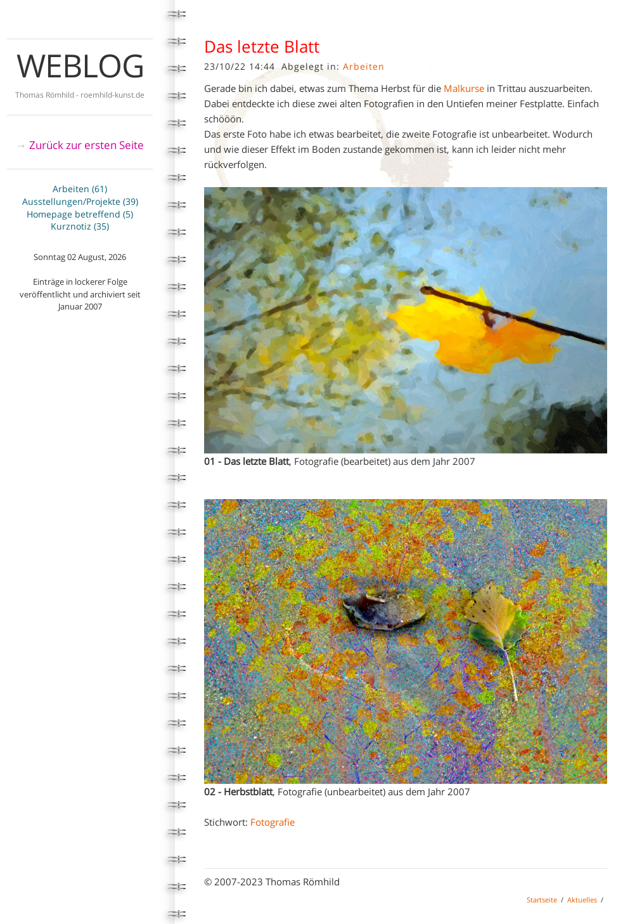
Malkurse (464, 88)
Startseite (542, 899)
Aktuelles (582, 899)
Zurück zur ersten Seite (86, 145)
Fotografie (272, 822)
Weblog (80, 65)
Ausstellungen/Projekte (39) (80, 201)
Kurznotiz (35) (80, 226)
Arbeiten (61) (80, 189)
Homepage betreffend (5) (80, 214)
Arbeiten (364, 66)
